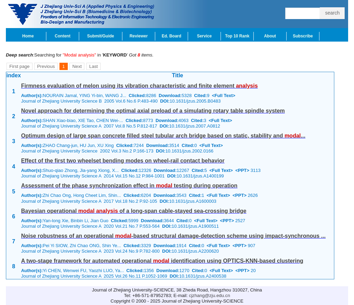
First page (19, 66)
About (270, 36)
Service (204, 36)
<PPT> (242, 170)
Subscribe (303, 36)
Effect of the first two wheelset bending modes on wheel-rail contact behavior (123, 161)
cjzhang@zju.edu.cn (209, 295)
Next (77, 66)
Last (93, 66)
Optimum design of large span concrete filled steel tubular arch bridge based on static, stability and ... (163, 136)
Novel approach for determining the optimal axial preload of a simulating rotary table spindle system (153, 111)
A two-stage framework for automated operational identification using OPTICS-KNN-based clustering (162, 261)
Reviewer (139, 36)
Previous (46, 66)
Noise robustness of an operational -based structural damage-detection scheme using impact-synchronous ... (173, 236)
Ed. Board (171, 36)
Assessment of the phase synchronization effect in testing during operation (129, 186)
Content (62, 36)
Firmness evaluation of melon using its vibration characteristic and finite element (139, 86)
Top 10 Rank (237, 36)
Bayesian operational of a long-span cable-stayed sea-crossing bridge (133, 211)
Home (28, 36)
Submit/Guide (100, 36)
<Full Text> (223, 95)
